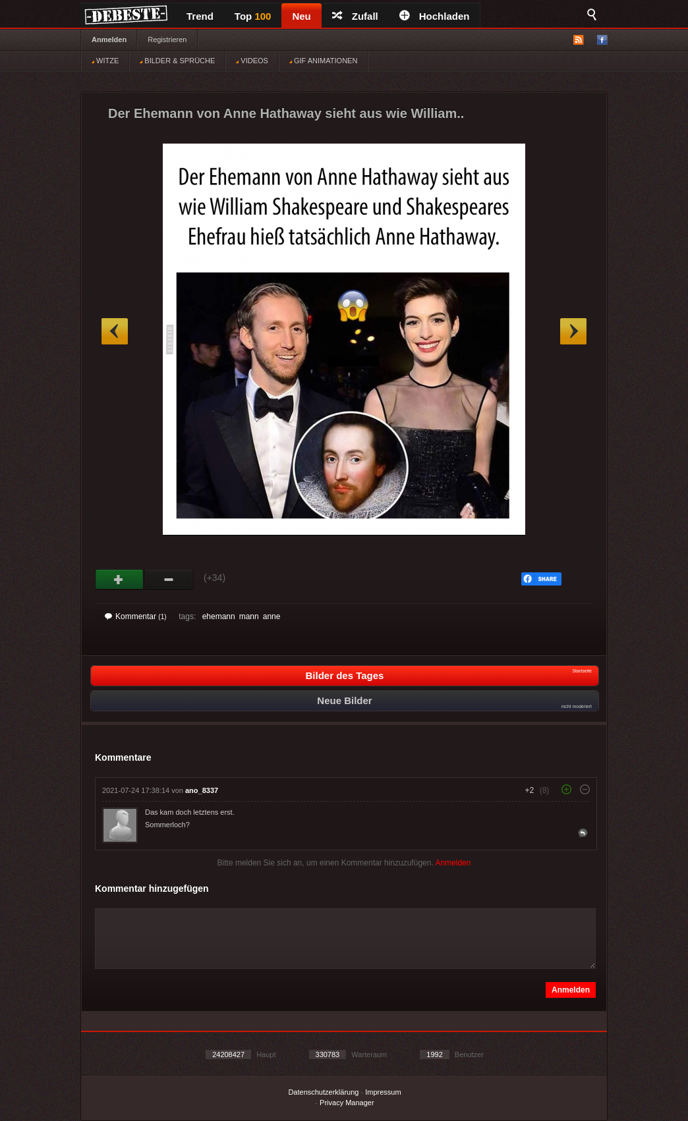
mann (249, 616)
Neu (301, 16)
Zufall (355, 16)
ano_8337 (201, 790)
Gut (119, 579)
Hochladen (434, 16)
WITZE (105, 61)
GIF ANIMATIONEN (323, 61)
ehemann (218, 616)
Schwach (169, 579)
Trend (200, 16)
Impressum (383, 1092)
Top (253, 16)
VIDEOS (252, 61)
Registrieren (167, 39)
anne (272, 616)
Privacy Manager (347, 1103)
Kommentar (136, 616)
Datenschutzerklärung (323, 1092)
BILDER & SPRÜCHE (177, 61)
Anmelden (109, 39)
